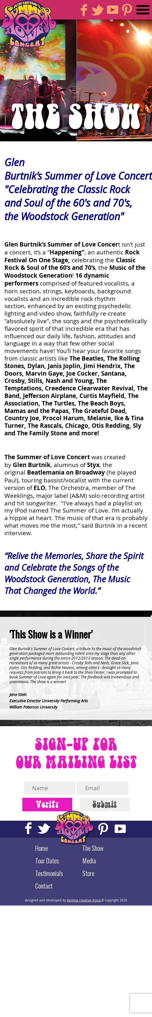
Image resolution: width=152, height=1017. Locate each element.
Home (41, 848)
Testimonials (49, 873)
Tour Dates (47, 860)
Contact (43, 885)
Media (89, 860)
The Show (93, 848)
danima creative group (84, 900)
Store (88, 873)
